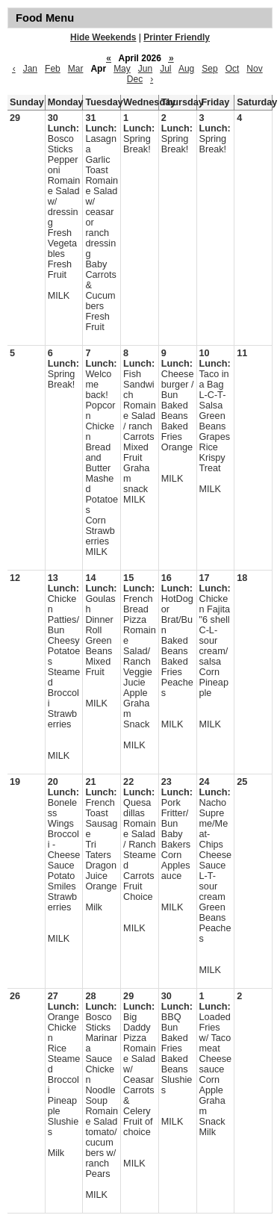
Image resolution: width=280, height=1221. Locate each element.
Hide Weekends (103, 37)
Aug (186, 68)
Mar (76, 68)
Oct (232, 68)
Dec (135, 79)
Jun (145, 68)
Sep (209, 68)
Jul (165, 68)
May (122, 68)
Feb (52, 68)
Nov (254, 68)
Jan (30, 68)
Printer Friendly (176, 37)
